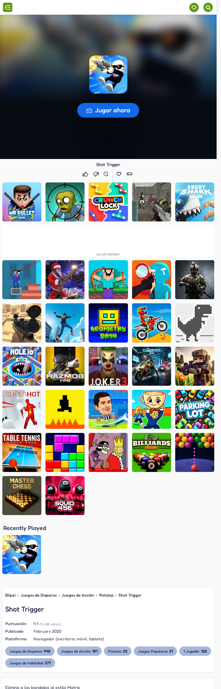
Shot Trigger (130, 594)
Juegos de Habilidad (30, 662)
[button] (108, 74)
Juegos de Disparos (39, 594)
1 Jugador (195, 651)
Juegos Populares (155, 651)
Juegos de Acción (78, 594)
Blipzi (10, 594)
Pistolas (106, 594)
